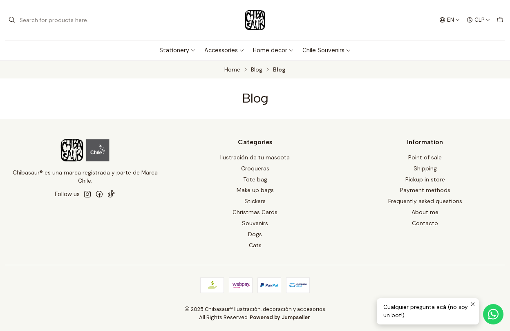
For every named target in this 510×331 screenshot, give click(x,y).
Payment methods (425, 190)
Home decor (273, 50)
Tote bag (255, 179)
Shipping (425, 168)
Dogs (255, 234)
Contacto (425, 223)
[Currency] (478, 20)
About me (425, 212)
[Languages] (449, 20)
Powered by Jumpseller (280, 317)
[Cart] (500, 20)
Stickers (255, 201)
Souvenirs (255, 223)
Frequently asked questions (425, 201)
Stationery (177, 50)
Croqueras (255, 168)
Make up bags (255, 190)
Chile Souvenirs (326, 50)
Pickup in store (425, 179)
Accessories (224, 50)
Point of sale (425, 157)
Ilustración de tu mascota (255, 157)
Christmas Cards (255, 212)
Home (232, 70)
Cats (255, 245)
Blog (256, 70)
